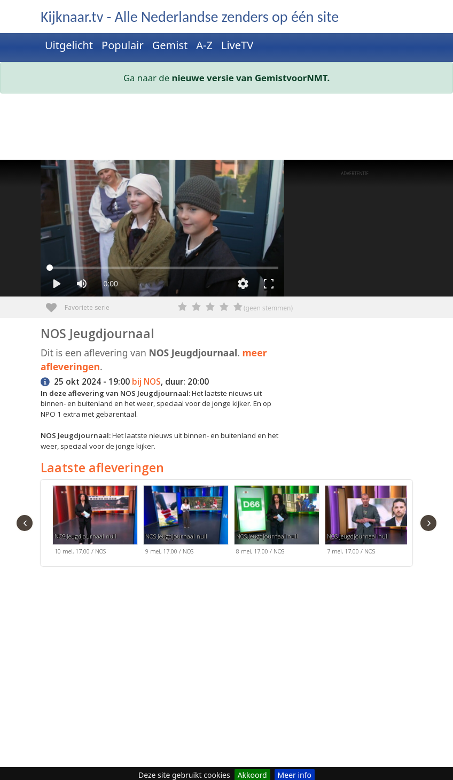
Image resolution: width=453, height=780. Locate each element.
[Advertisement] (226, 128)
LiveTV (237, 45)
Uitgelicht (69, 45)
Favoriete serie (55, 303)
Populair (122, 45)
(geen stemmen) (268, 308)
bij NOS (146, 381)
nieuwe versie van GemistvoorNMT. (251, 78)
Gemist (170, 45)
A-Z (204, 45)
